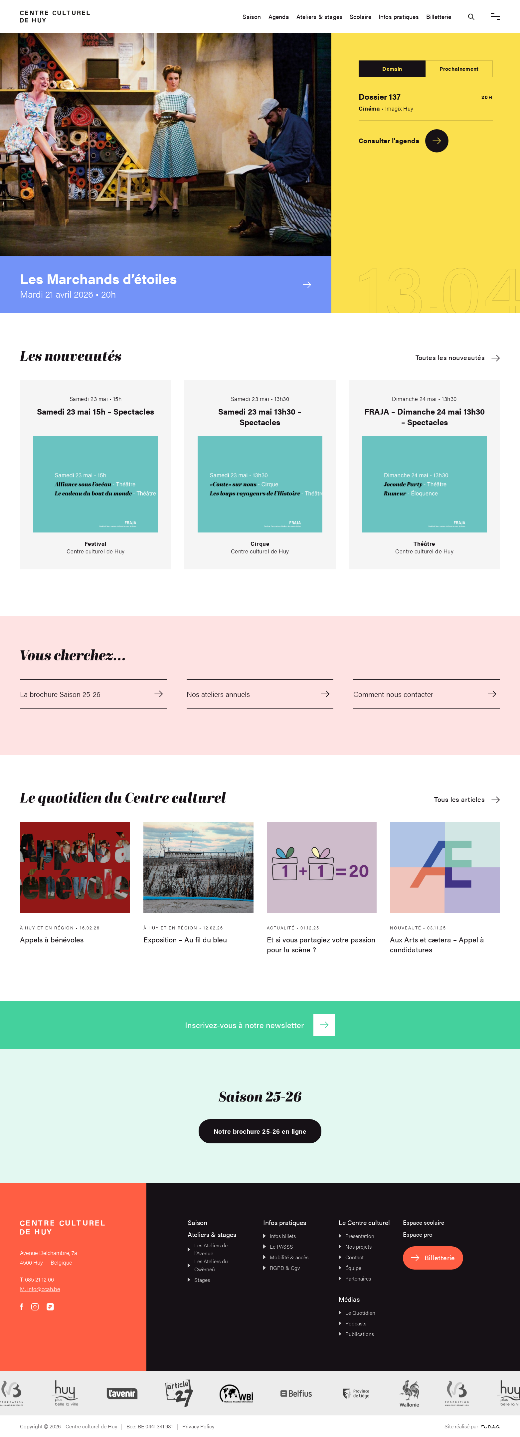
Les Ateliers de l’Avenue (208, 1249)
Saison (252, 17)
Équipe (350, 1268)
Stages (199, 1280)
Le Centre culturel (364, 1222)
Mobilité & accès (285, 1257)
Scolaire (360, 17)
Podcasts (352, 1323)
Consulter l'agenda (403, 140)
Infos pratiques (399, 17)
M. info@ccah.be (40, 1289)
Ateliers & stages (319, 17)
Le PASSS (278, 1246)
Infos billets (279, 1236)
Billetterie (438, 17)
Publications (356, 1334)
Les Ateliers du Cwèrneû (208, 1265)
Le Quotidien (357, 1312)
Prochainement (458, 68)
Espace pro (418, 1234)
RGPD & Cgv (281, 1268)
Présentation (356, 1236)
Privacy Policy (198, 1426)
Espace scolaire (423, 1222)
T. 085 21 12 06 (37, 1279)
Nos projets (355, 1246)
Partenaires (355, 1278)
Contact (351, 1257)
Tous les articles (467, 799)
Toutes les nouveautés (458, 357)
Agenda (278, 17)
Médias (349, 1299)
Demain (392, 68)
